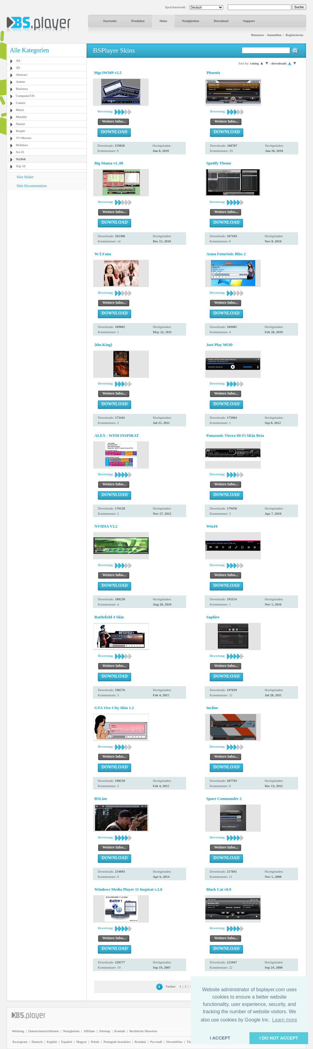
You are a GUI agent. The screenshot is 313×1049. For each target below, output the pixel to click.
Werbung (18, 1031)
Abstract (21, 74)
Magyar (81, 1041)
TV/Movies (23, 138)
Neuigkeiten (190, 21)
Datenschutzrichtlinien (43, 1031)
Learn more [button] (284, 1019)
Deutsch (36, 1041)
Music (20, 110)
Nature (20, 124)
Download (221, 21)
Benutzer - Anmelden (266, 35)
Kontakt (119, 1031)
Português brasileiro (117, 1041)
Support (249, 21)
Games (20, 103)
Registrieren (294, 35)
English (52, 1041)
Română (140, 1041)
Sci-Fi (20, 152)
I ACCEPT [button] (220, 1038)
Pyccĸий (156, 1041)
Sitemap (104, 1031)
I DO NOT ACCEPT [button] (279, 1038)
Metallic (21, 117)
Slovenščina (174, 1041)
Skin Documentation (32, 186)
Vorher (171, 986)
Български (20, 1041)
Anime (20, 81)
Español (66, 1041)
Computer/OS (25, 96)
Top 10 (20, 166)
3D (18, 67)
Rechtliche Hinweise (143, 1031)
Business (22, 88)
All (18, 60)
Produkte (138, 21)
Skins (163, 21)
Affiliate (89, 1031)
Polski (95, 1041)
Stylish (21, 159)
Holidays (22, 145)
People (20, 131)
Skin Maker (25, 177)
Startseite (110, 21)
